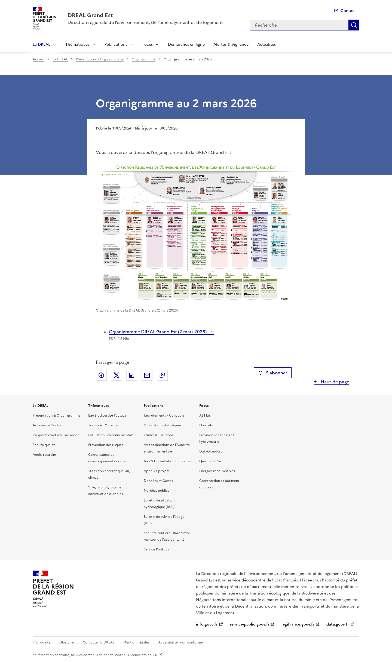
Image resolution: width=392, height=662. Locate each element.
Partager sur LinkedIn (131, 375)
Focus (147, 44)
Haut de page (334, 381)
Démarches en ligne (186, 44)
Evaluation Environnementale (111, 435)
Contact (348, 11)
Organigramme (143, 59)
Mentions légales (136, 642)
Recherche (353, 25)
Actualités (266, 44)
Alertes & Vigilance (231, 44)
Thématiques (77, 44)
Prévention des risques (105, 444)
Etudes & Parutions (158, 435)
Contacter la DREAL (98, 642)
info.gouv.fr (207, 624)
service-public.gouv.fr (250, 624)
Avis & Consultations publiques (168, 461)
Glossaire (66, 642)
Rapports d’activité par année (56, 435)
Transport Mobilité (103, 425)
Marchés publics (156, 490)
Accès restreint (44, 454)
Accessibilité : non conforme (180, 642)
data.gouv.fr (337, 624)
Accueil (38, 59)
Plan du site (41, 642)
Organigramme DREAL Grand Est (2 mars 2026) (158, 331)
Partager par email (147, 375)
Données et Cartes (158, 480)
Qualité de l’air (210, 461)
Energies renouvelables (217, 471)
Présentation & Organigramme (100, 59)
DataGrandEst (210, 451)
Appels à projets (156, 471)
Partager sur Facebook (101, 375)
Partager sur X (116, 375)
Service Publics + (157, 549)
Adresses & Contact (48, 425)
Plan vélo (206, 425)
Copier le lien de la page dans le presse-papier (162, 375)
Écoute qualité (44, 444)
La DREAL (41, 44)
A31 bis (204, 415)
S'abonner (272, 373)
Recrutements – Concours (164, 415)
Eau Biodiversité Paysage (107, 415)
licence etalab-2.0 (143, 654)
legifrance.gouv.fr (297, 624)
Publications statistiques (162, 425)
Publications (116, 44)
